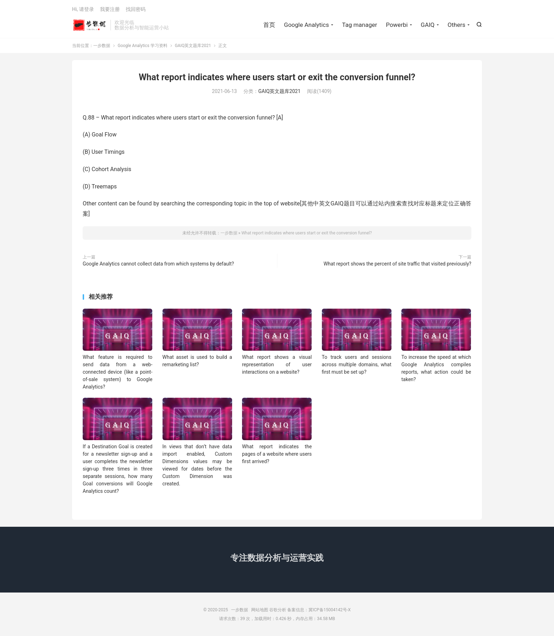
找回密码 (136, 9)
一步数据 (89, 25)
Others (456, 24)
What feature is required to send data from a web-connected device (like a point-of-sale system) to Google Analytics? (117, 372)
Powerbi (397, 24)
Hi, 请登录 (83, 9)
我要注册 (110, 9)
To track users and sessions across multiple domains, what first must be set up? (356, 364)
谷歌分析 (277, 609)
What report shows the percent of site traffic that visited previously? (397, 264)
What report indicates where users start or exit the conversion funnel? (277, 77)
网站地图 (259, 609)
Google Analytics (306, 24)
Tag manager (359, 24)
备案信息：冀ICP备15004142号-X (318, 609)
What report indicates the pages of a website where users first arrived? (277, 454)
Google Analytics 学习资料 (142, 45)
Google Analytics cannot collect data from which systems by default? (158, 264)
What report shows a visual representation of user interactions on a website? (277, 364)
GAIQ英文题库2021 (193, 45)
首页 (269, 24)
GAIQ (428, 24)
